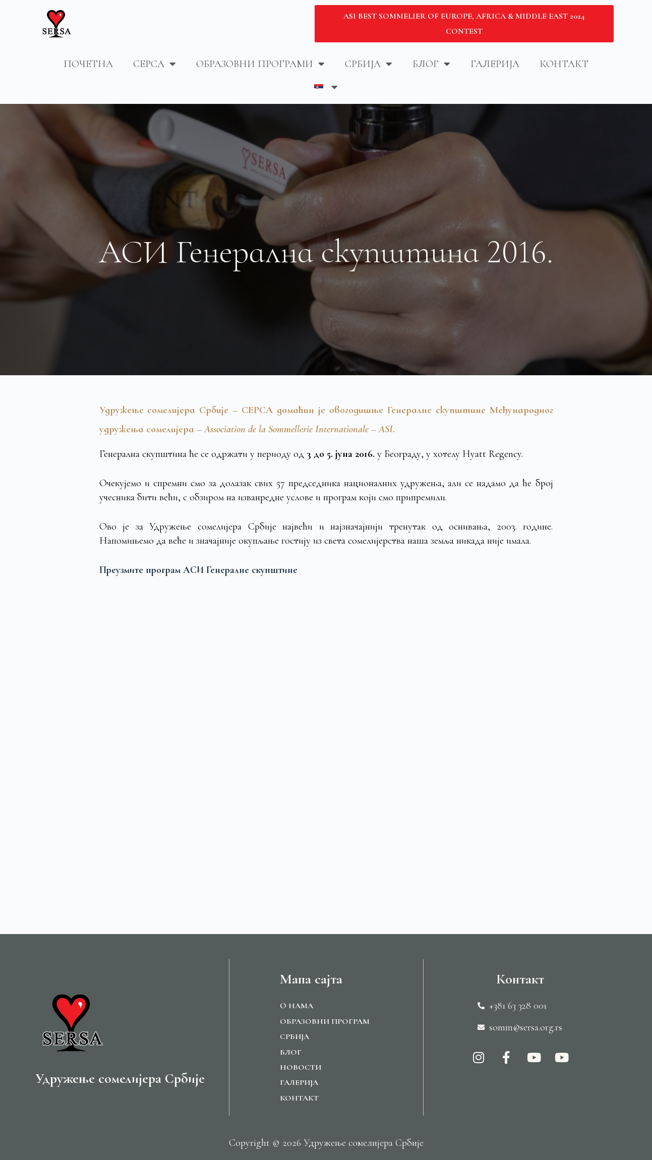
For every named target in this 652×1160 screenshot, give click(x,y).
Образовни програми (260, 64)
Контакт (564, 64)
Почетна (88, 64)
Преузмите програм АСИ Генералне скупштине (200, 570)
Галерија (494, 64)
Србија (368, 64)
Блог (431, 64)
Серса (154, 64)
